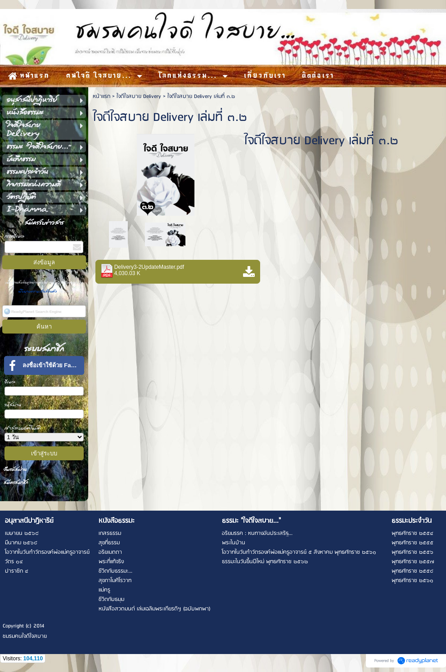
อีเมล (10, 382)
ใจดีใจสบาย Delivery (139, 96)
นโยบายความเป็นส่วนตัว (38, 291)
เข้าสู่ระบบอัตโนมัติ (23, 428)
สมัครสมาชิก (16, 482)
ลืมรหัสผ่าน (15, 469)
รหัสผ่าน (13, 405)
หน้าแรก (101, 96)
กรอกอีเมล (14, 236)
